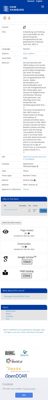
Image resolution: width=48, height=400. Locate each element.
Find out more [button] (29, 389)
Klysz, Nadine (28, 53)
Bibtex (8, 314)
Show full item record (11, 222)
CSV (7, 319)
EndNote (9, 316)
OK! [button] (24, 395)
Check (27, 261)
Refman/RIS (11, 311)
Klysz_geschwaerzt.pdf (10, 209)
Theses (26, 189)
